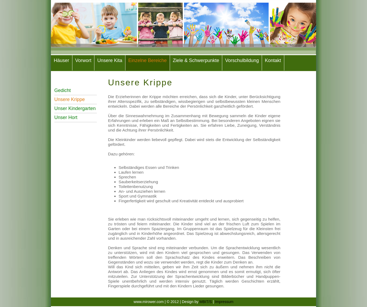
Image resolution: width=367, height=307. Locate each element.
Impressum (224, 302)
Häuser (61, 60)
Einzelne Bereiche (147, 60)
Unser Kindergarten (75, 108)
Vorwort (83, 60)
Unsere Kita (109, 60)
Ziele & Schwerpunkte (196, 60)
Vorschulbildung (242, 60)
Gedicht (62, 90)
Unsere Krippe (69, 99)
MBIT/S (206, 302)
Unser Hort (65, 117)
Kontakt (273, 60)
